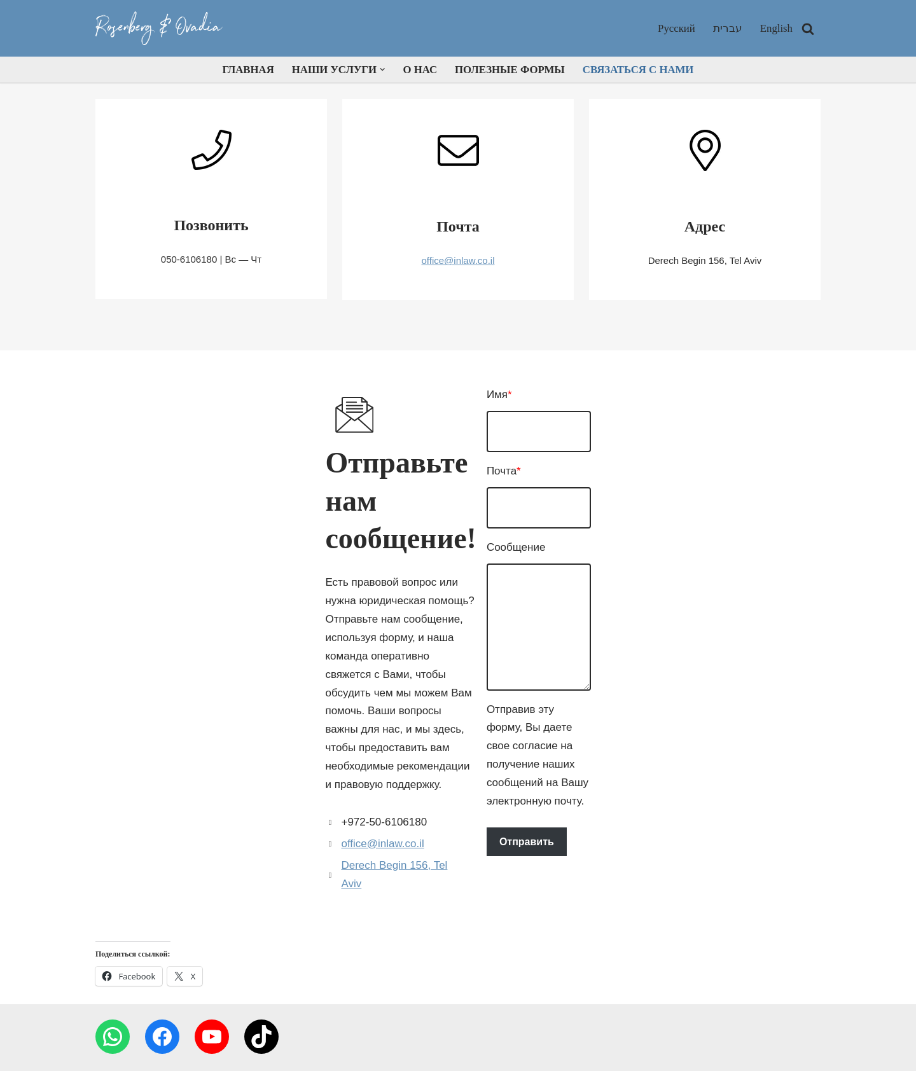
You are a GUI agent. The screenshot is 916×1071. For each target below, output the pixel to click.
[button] (382, 70)
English (776, 28)
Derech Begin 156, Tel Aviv (191, 737)
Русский (676, 28)
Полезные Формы (510, 70)
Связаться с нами (640, 70)
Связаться (595, 1026)
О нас (419, 70)
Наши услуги (382, 1026)
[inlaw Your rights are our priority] (162, 28)
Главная (245, 70)
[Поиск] (808, 28)
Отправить (513, 788)
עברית (727, 28)
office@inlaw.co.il (457, 260)
